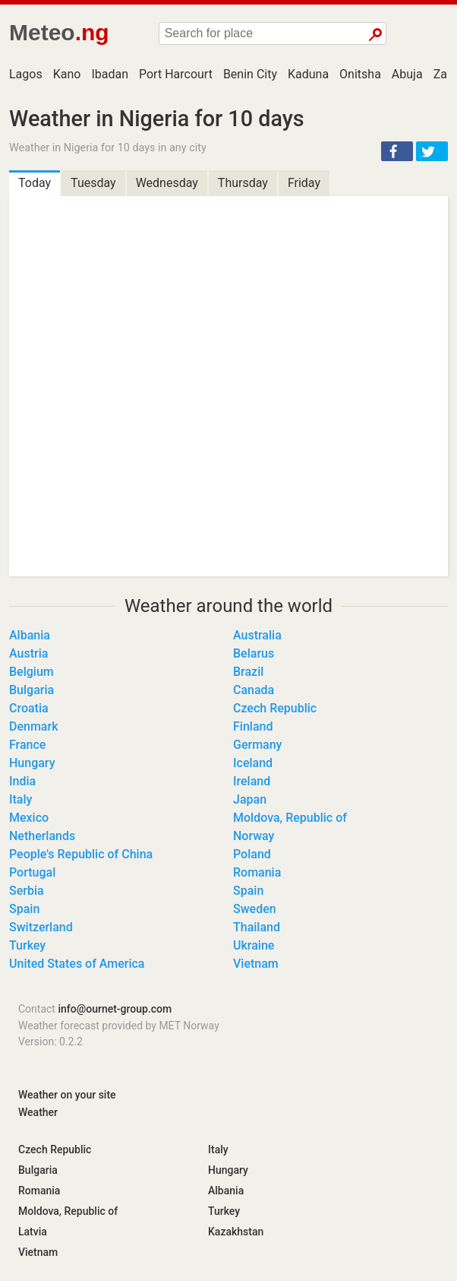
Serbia (26, 890)
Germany (257, 744)
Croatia (29, 708)
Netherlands (42, 836)
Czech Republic (275, 708)
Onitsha (360, 74)
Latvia (32, 1232)
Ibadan (109, 74)
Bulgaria (31, 690)
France (27, 744)
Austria (28, 653)
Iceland (253, 763)
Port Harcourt (176, 74)
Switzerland (41, 927)
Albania (29, 635)
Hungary (32, 763)
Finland (253, 726)
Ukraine (253, 945)
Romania (257, 872)
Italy (20, 799)
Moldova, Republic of (290, 817)
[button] (397, 151)
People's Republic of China (81, 854)
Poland (252, 854)
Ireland (251, 781)
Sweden (254, 909)
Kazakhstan (235, 1232)
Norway (253, 836)
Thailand (256, 927)
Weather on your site (67, 1095)
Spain (248, 890)
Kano (67, 74)
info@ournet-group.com (115, 1009)
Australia (257, 635)
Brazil (248, 671)
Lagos (26, 74)
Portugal (32, 872)
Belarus (253, 653)
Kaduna (308, 74)
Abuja (407, 74)
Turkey (27, 945)
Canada (253, 690)
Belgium (31, 671)
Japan (249, 799)
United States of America (77, 963)
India (22, 781)
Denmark (33, 726)
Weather (38, 1112)
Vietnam (256, 963)
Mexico (29, 817)
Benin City (250, 74)
